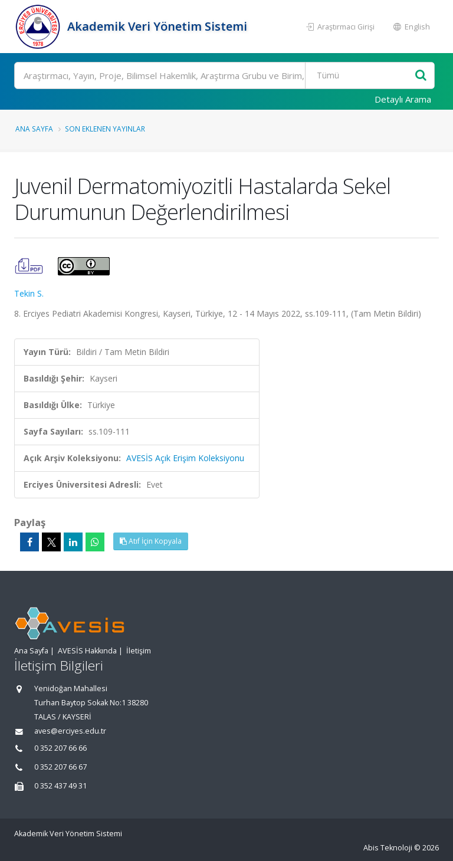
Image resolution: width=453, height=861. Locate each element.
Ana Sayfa (34, 128)
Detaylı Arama (403, 99)
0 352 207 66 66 (60, 748)
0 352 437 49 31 (60, 786)
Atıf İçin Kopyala (151, 541)
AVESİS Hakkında (87, 651)
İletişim (138, 651)
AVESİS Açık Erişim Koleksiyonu (185, 458)
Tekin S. (29, 293)
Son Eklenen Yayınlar (105, 128)
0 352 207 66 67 (60, 767)
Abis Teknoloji (387, 848)
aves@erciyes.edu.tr (70, 731)
